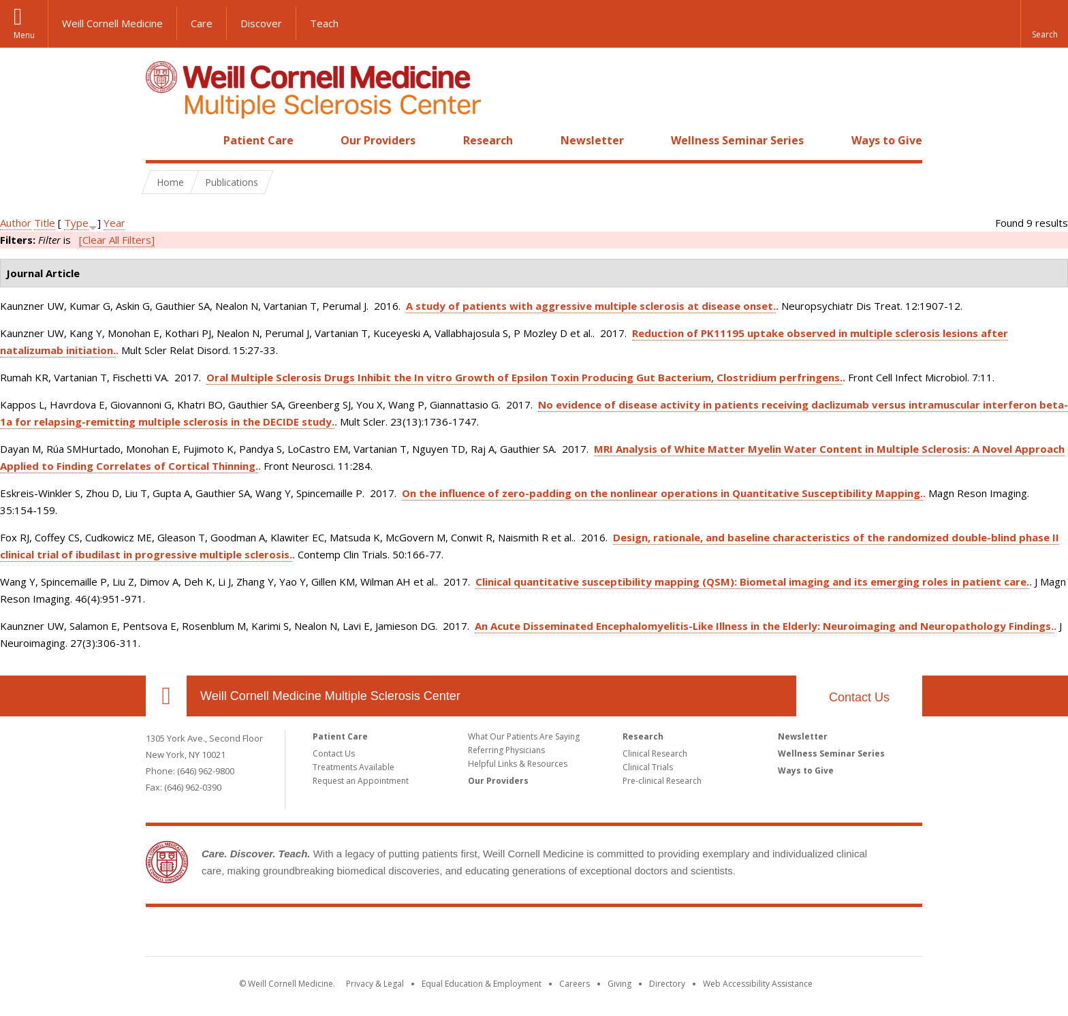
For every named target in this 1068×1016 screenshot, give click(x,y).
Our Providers (378, 140)
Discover (261, 23)
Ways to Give (886, 140)
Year (114, 222)
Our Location (166, 696)
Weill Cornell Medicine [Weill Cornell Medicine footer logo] (434, 934)
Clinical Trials (648, 767)
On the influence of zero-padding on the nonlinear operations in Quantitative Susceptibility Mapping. (662, 493)
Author (15, 222)
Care (202, 23)
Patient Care (258, 140)
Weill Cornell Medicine (112, 23)
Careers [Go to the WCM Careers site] (574, 983)
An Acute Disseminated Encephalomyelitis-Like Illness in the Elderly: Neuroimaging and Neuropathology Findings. (764, 626)
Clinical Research (655, 753)
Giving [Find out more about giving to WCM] (619, 983)
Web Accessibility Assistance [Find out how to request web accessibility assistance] (758, 983)
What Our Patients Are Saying (524, 736)
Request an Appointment (361, 781)
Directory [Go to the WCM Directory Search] (667, 983)
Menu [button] (24, 35)
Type (76, 222)
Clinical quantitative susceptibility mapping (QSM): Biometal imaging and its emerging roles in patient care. (752, 581)
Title (44, 222)
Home (161, 140)
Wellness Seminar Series (737, 140)
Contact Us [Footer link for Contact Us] (859, 697)
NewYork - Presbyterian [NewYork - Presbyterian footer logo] (648, 934)
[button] (1044, 24)
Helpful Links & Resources (517, 763)
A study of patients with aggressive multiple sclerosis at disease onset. (591, 306)
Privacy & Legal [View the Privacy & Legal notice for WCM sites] (375, 983)
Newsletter (592, 140)
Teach (324, 23)
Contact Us (334, 753)
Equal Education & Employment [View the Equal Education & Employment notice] (481, 983)
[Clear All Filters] (117, 240)
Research (488, 140)
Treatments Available (353, 767)
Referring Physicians (506, 750)
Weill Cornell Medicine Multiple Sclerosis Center (330, 696)
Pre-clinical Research (662, 781)
